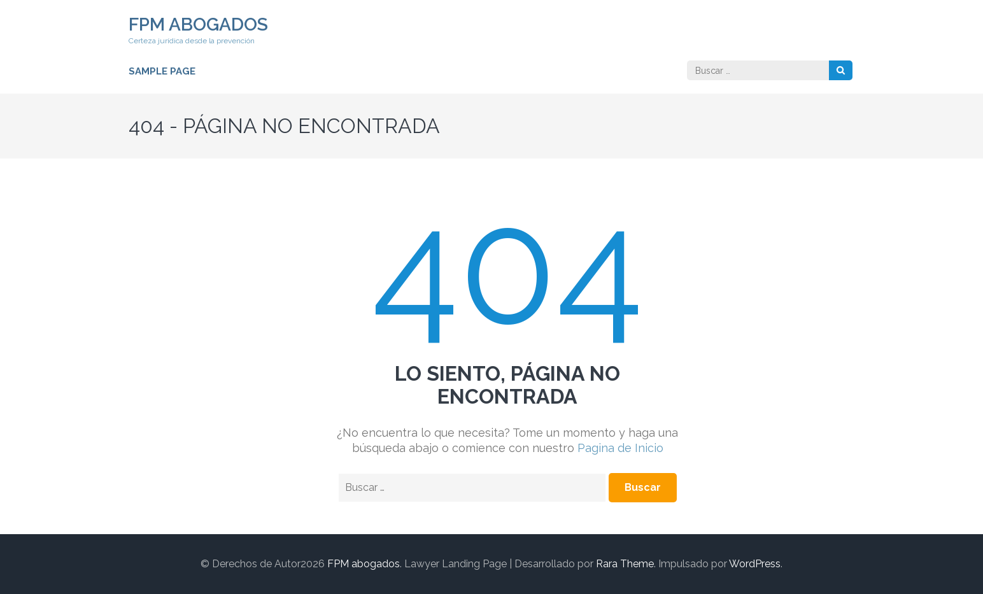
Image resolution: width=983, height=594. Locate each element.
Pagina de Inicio (620, 448)
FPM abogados (198, 24)
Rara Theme (625, 564)
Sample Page (162, 71)
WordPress (755, 564)
